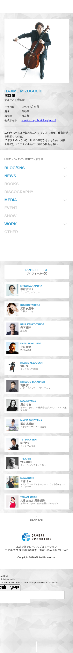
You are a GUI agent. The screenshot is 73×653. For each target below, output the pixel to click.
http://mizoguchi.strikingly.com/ (39, 120)
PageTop (55, 646)
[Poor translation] (14, 587)
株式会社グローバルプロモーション (16, 6)
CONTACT (18, 646)
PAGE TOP (36, 519)
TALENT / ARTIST (23, 159)
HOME (7, 159)
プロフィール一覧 (36, 271)
